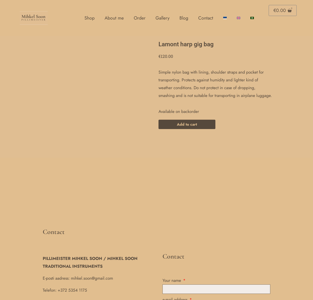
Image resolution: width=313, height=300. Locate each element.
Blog (183, 18)
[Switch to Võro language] (252, 18)
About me (114, 18)
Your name (172, 257)
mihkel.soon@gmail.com (92, 255)
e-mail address (175, 276)
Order (140, 18)
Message (170, 295)
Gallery (162, 18)
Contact (205, 18)
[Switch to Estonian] (225, 18)
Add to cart (187, 125)
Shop (89, 18)
